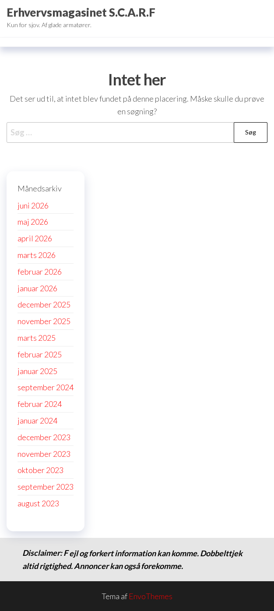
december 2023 (44, 437)
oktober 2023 (40, 470)
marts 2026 (37, 255)
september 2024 (46, 387)
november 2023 (44, 454)
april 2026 (35, 238)
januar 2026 (37, 288)
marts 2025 (37, 338)
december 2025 (44, 304)
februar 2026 (40, 271)
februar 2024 (40, 404)
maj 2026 (33, 221)
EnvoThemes (150, 596)
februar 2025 (40, 354)
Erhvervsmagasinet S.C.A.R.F (81, 12)
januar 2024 (37, 420)
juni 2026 (33, 205)
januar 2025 (37, 371)
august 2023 (38, 503)
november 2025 (44, 321)
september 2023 (46, 486)
